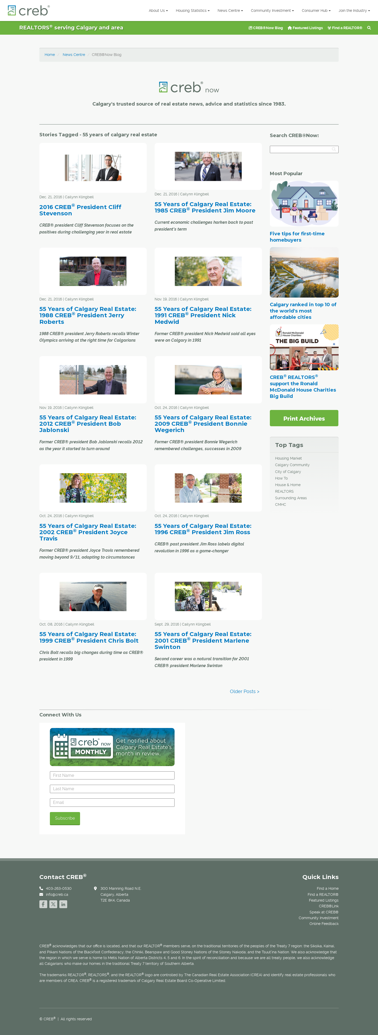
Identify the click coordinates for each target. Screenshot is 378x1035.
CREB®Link (329, 906)
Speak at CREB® (324, 912)
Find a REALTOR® (345, 28)
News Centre (230, 10)
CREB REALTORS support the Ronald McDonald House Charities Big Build (303, 387)
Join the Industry (354, 10)
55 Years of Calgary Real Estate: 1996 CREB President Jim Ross (203, 529)
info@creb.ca (57, 894)
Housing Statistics (193, 10)
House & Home (288, 485)
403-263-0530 (59, 888)
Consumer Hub (316, 10)
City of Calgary (288, 472)
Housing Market (288, 458)
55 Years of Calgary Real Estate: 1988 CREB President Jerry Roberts (87, 315)
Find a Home (328, 888)
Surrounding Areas (291, 498)
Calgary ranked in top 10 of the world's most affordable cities (303, 311)
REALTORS (284, 491)
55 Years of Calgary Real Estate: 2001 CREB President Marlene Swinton (203, 640)
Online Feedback (324, 924)
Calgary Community (292, 465)
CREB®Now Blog (266, 28)
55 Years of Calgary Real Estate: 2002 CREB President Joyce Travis (87, 532)
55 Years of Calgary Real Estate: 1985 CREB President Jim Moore (205, 207)
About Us (158, 10)
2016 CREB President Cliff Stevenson (80, 210)
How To (281, 478)
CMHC (280, 504)
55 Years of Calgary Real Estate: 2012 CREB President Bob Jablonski (87, 424)
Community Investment (272, 10)
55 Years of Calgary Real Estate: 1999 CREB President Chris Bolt (89, 637)
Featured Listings (305, 28)
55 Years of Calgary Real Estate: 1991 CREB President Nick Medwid (203, 315)
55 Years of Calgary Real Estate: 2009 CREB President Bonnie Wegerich (203, 424)
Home (50, 55)
